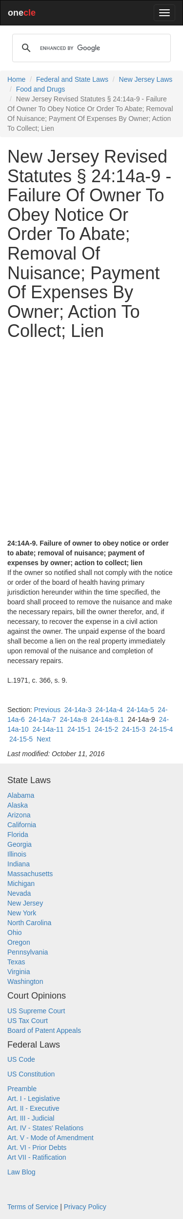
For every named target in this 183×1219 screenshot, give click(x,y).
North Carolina (29, 923)
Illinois (16, 854)
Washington (25, 981)
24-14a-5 (140, 710)
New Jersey (25, 903)
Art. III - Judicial (30, 1118)
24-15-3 (133, 729)
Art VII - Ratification (36, 1157)
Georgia (19, 844)
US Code (21, 1059)
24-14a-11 (47, 729)
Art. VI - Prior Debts (36, 1147)
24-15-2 (106, 729)
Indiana (18, 864)
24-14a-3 (78, 710)
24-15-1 (79, 729)
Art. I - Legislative (33, 1098)
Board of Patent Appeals (44, 1030)
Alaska (17, 805)
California (21, 825)
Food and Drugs (40, 89)
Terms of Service (32, 1207)
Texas (16, 962)
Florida (17, 834)
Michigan (21, 883)
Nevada (19, 893)
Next (44, 739)
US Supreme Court (36, 1011)
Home (16, 79)
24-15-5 (21, 739)
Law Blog (21, 1172)
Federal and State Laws (72, 79)
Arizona (18, 815)
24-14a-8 (73, 719)
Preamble (22, 1089)
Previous (47, 710)
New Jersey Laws (146, 79)
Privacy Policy (85, 1207)
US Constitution (31, 1074)
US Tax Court (27, 1021)
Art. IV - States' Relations (45, 1128)
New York (21, 913)
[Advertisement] (91, 439)
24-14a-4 (109, 710)
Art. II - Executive (33, 1108)
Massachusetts (30, 874)
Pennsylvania (27, 952)
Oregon (18, 942)
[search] (90, 48)
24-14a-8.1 (107, 719)
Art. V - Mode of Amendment (50, 1138)
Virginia (18, 972)
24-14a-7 (42, 719)
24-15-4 (161, 729)
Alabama (20, 795)
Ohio (14, 932)
